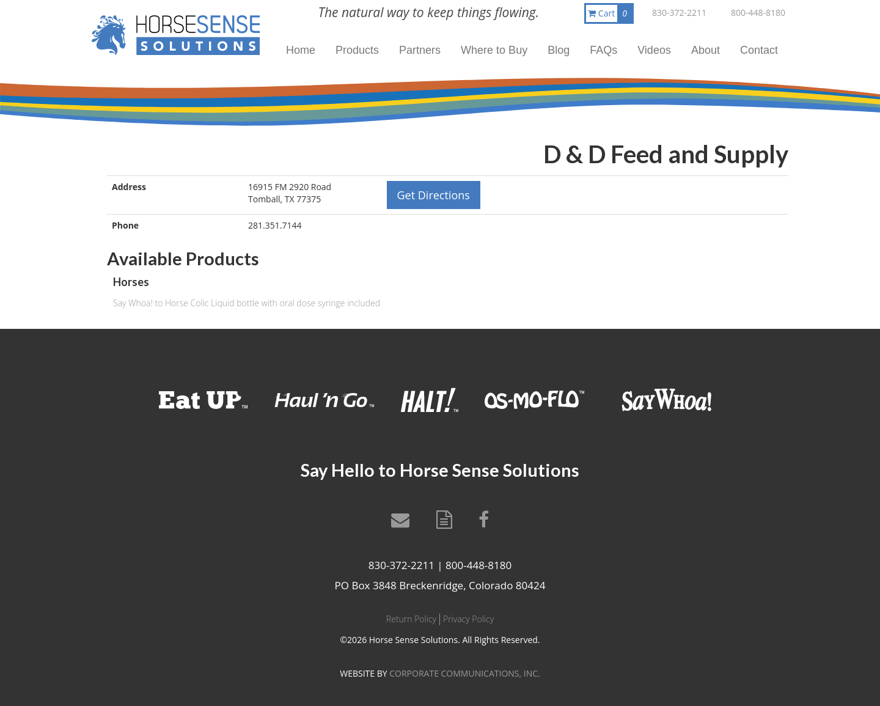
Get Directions (433, 195)
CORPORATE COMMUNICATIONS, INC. (464, 673)
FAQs (603, 50)
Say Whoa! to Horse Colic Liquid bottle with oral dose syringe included (246, 303)
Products (357, 50)
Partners (420, 50)
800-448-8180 (758, 12)
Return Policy (411, 619)
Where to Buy (494, 50)
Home (300, 50)
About (705, 50)
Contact (759, 50)
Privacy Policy (468, 619)
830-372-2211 (679, 12)
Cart (610, 13)
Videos (654, 50)
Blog (559, 50)
